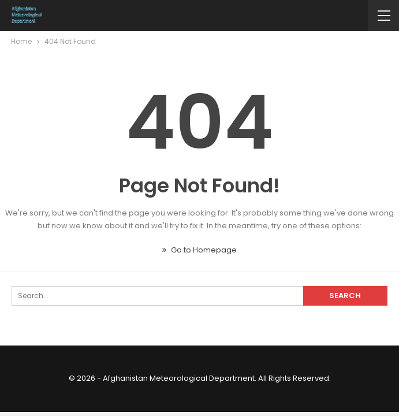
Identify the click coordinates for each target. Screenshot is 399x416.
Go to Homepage (199, 249)
